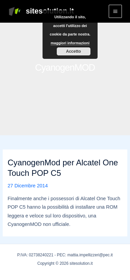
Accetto (73, 51)
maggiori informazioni (70, 43)
